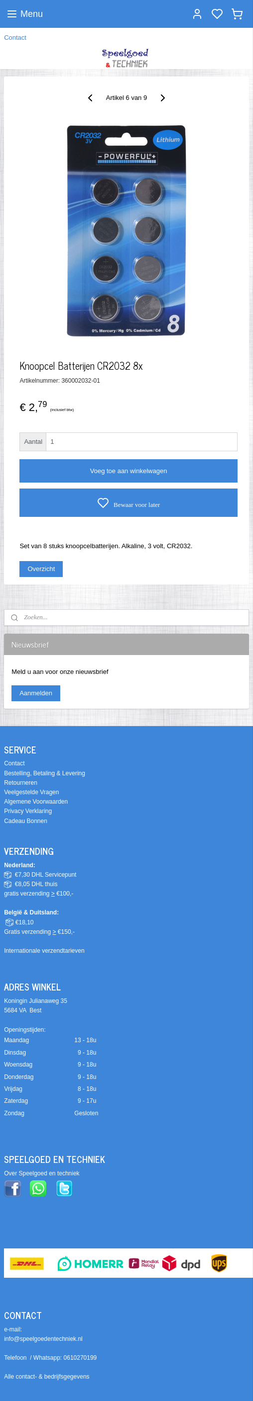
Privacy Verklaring (28, 811)
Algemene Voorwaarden (36, 801)
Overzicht (41, 569)
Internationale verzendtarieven (44, 950)
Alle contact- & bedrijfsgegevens (46, 1376)
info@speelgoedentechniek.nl (43, 1338)
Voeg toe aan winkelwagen (128, 471)
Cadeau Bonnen (25, 821)
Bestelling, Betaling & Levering (44, 773)
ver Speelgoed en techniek (43, 1173)
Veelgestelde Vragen (31, 792)
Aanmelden (35, 693)
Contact (15, 37)
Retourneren (20, 782)
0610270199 (80, 1357)
